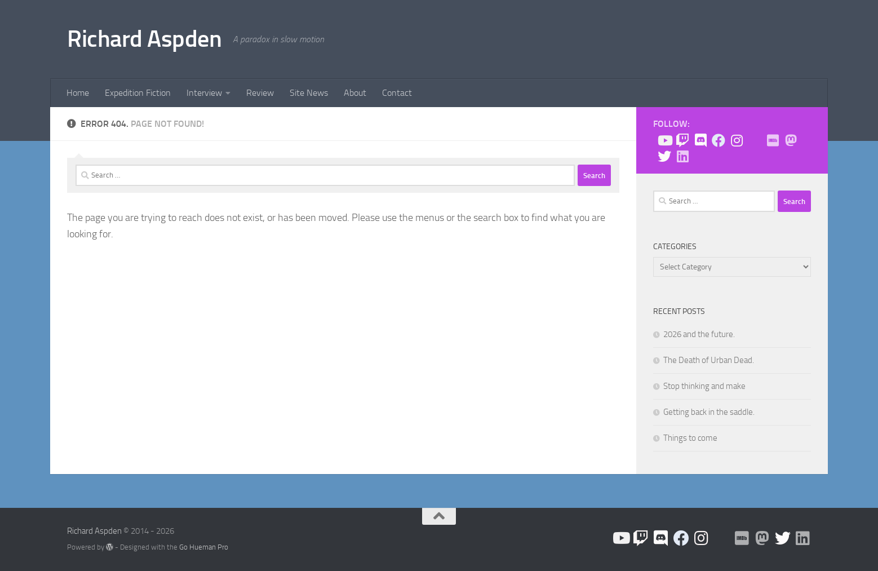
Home (77, 92)
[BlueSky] (754, 140)
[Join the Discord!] (700, 140)
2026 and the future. (699, 334)
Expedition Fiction (138, 92)
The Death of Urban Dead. (708, 360)
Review (260, 92)
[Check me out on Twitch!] (682, 140)
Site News (309, 92)
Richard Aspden (144, 39)
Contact (397, 92)
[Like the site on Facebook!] (718, 140)
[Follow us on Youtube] (664, 140)
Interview (204, 92)
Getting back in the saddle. (709, 412)
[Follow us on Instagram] (736, 140)
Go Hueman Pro (203, 547)
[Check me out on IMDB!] (772, 140)
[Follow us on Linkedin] (682, 156)
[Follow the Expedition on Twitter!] (664, 156)
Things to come (690, 438)
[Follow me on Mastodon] (790, 140)
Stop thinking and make (704, 386)
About (355, 92)
